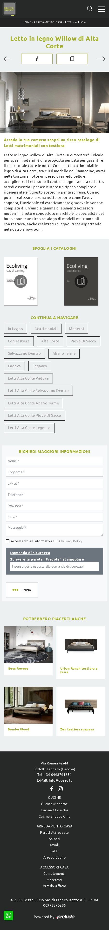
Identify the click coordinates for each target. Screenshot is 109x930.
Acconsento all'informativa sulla (46, 541)
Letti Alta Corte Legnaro (29, 428)
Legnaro (40, 366)
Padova (14, 366)
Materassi (54, 880)
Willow (80, 22)
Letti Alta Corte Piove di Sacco (34, 415)
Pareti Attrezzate (54, 832)
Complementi (54, 873)
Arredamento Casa (48, 22)
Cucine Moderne (54, 804)
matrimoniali (46, 329)
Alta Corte (50, 341)
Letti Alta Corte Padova (28, 378)
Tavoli (54, 845)
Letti (68, 22)
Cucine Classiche (54, 810)
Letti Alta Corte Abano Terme (33, 403)
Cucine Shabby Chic (54, 816)
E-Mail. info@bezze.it (54, 780)
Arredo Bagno (54, 857)
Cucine (54, 797)
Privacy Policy (71, 541)
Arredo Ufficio (54, 886)
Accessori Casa (54, 867)
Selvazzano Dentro (24, 353)
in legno (15, 329)
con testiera (19, 341)
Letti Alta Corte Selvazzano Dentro (38, 391)
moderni (76, 329)
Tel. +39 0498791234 (54, 775)
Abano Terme (64, 353)
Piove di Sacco (83, 341)
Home (27, 22)
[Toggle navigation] (101, 9)
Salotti (54, 839)
